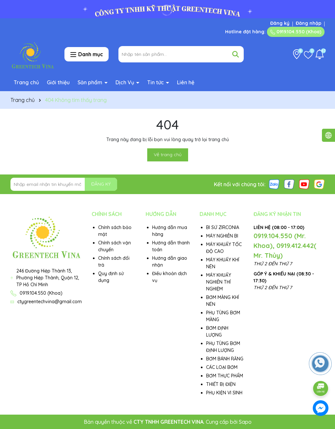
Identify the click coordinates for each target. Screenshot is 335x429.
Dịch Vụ (125, 82)
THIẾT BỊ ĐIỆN (221, 384)
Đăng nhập (308, 23)
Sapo (245, 422)
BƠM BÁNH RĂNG (224, 359)
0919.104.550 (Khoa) (295, 32)
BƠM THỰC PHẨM (224, 376)
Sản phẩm (91, 82)
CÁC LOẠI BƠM (222, 367)
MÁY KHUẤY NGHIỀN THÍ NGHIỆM (218, 282)
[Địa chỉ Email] (63, 184)
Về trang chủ (168, 154)
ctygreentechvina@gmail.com (49, 302)
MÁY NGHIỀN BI (222, 236)
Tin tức (156, 82)
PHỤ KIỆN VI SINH (224, 393)
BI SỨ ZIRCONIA (222, 227)
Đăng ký (280, 23)
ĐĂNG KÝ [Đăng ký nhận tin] (101, 184)
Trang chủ (26, 82)
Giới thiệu (58, 82)
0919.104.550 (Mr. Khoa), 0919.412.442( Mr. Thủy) (285, 245)
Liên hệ (185, 82)
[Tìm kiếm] (235, 54)
